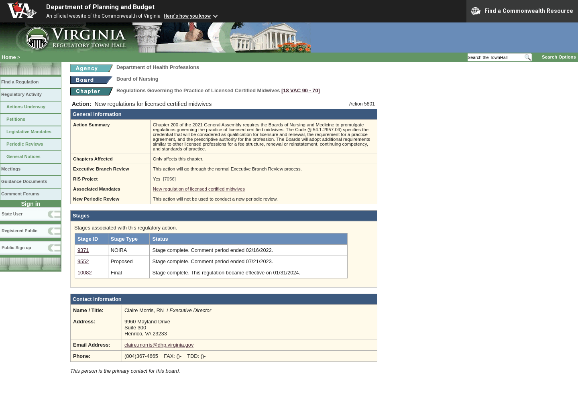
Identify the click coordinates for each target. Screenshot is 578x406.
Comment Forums (20, 193)
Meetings (10, 168)
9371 (83, 250)
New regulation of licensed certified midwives (199, 189)
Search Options (559, 57)
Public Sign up (16, 247)
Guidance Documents (24, 181)
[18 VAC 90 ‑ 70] (300, 90)
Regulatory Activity (21, 94)
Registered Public (19, 230)
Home (9, 57)
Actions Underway (25, 106)
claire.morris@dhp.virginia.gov (158, 345)
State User (12, 213)
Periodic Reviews (24, 144)
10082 (84, 273)
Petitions (15, 119)
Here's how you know (187, 16)
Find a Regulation (20, 81)
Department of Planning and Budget (100, 7)
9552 (83, 261)
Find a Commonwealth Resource (522, 11)
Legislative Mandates (28, 131)
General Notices (23, 156)
